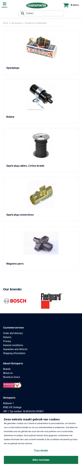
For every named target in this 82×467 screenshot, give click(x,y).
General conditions (13, 345)
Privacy (7, 341)
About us (8, 373)
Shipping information (14, 353)
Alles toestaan (40, 459)
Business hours (11, 377)
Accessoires (17, 23)
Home (5, 23)
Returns (7, 337)
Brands (7, 369)
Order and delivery (13, 333)
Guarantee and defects (15, 349)
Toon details (41, 450)
